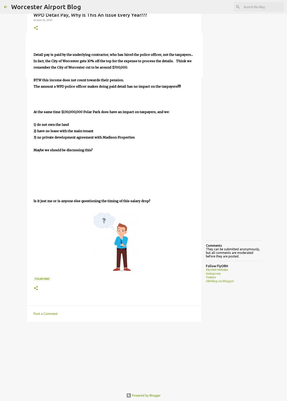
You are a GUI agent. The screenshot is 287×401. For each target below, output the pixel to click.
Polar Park (42, 279)
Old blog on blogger (220, 281)
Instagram (213, 273)
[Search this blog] (263, 7)
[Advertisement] (114, 356)
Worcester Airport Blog (46, 6)
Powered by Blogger (143, 395)
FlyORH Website (217, 270)
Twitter (211, 277)
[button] (35, 28)
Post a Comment (45, 314)
